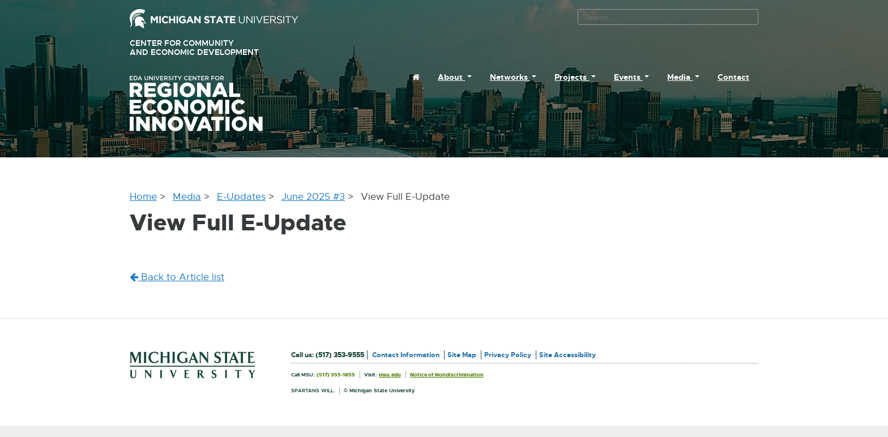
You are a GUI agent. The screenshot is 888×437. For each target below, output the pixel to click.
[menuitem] (416, 77)
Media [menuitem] (680, 77)
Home (143, 197)
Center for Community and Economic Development (210, 48)
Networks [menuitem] (510, 77)
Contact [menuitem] (733, 77)
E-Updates (241, 197)
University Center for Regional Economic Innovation (214, 103)
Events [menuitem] (628, 77)
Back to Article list (177, 277)
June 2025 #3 (313, 197)
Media (187, 197)
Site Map (461, 354)
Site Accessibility (567, 354)
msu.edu (390, 374)
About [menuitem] (451, 77)
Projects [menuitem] (571, 77)
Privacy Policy (507, 354)
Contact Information (405, 354)
